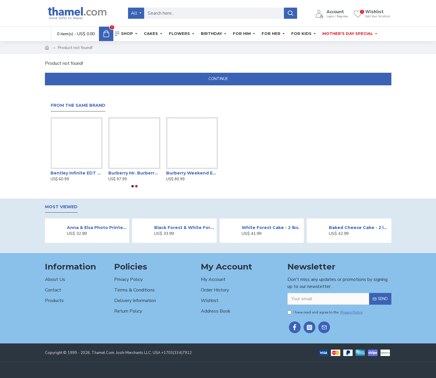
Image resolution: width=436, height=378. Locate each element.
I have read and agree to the (325, 312)
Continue (218, 79)
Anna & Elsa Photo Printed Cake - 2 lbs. (97, 227)
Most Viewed (61, 206)
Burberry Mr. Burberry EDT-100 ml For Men (134, 173)
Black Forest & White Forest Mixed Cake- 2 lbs (184, 227)
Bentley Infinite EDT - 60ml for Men (76, 173)
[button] (132, 186)
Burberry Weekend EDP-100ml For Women (192, 173)
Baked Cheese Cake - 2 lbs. (359, 227)
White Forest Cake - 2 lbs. (270, 227)
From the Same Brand (78, 105)
